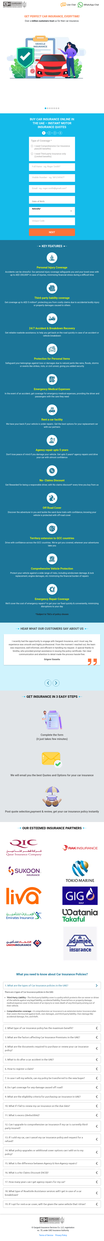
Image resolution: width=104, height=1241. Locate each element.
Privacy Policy (61, 1235)
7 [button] (58, 108)
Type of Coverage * (41, 140)
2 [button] (47, 108)
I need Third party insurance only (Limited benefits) (50, 155)
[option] (52, 50)
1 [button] (45, 108)
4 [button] (52, 108)
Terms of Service (46, 1235)
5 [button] (54, 108)
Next (52, 232)
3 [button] (50, 108)
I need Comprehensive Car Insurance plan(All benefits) (52, 147)
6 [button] (56, 108)
